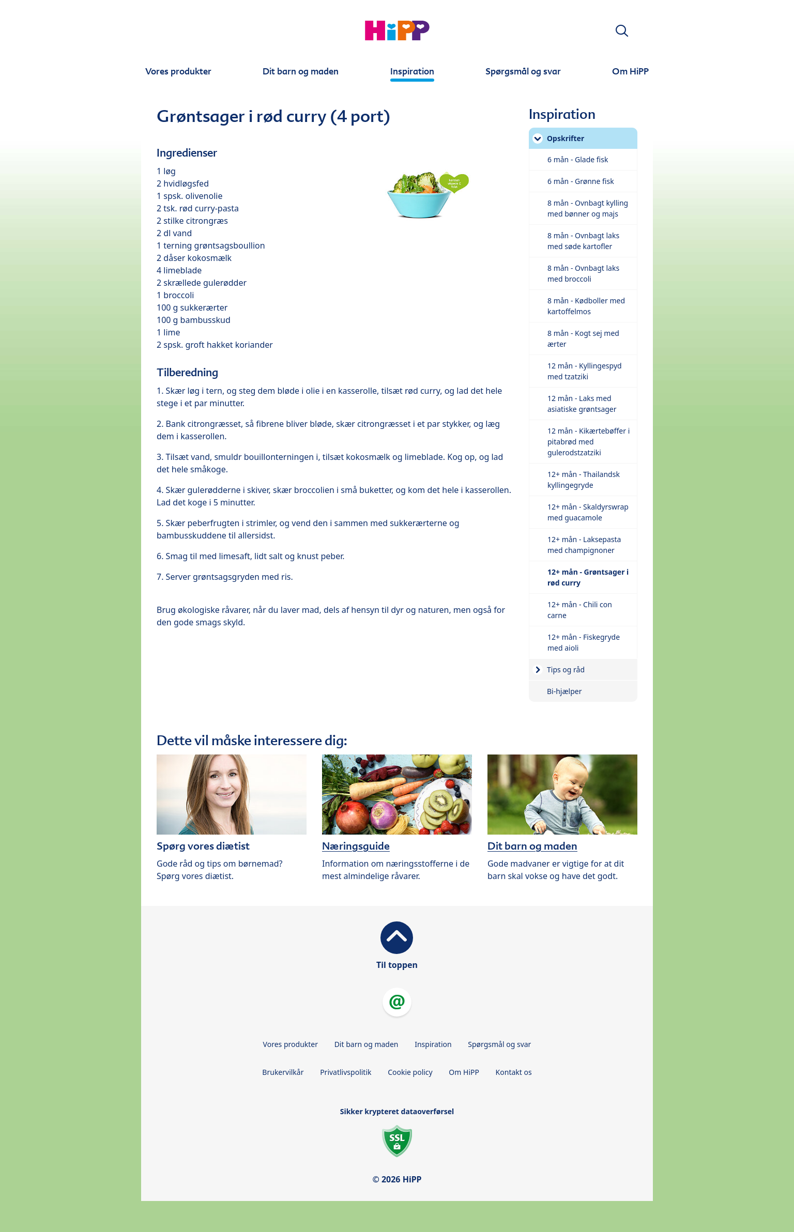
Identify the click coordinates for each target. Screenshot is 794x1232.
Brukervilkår (282, 1072)
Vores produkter (290, 1044)
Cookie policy (410, 1072)
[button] (622, 30)
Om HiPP (464, 1072)
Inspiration (433, 1044)
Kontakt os (514, 1072)
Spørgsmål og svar (499, 1044)
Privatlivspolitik (345, 1072)
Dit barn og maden (366, 1044)
